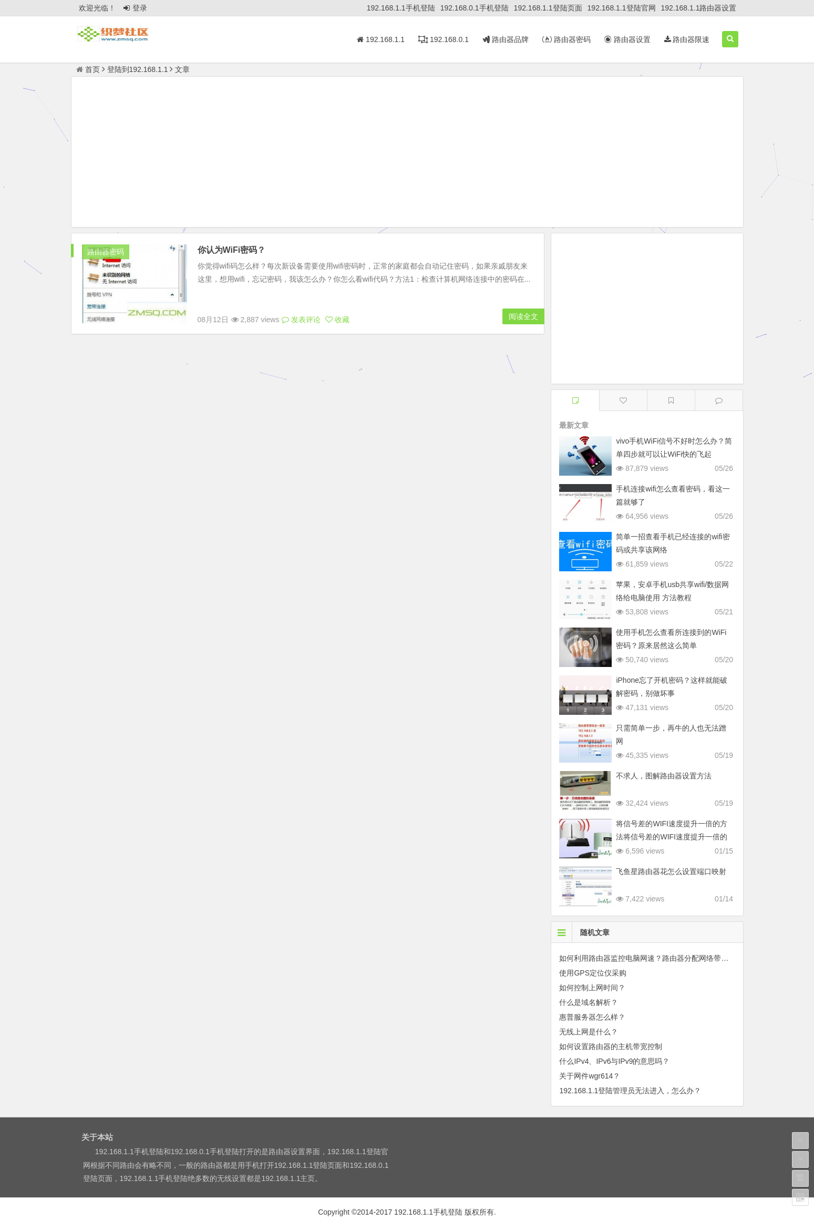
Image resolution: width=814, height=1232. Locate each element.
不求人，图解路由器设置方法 (664, 776)
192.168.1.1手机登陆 (401, 8)
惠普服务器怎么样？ (592, 1017)
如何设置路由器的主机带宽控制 (610, 1046)
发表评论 (301, 319)
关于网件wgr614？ (589, 1076)
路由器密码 (566, 39)
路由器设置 (627, 39)
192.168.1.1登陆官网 (622, 8)
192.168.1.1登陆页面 (548, 8)
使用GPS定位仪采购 (592, 973)
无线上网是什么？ (588, 1032)
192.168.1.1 (381, 39)
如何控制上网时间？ (592, 987)
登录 (135, 8)
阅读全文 (523, 316)
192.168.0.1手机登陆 (474, 8)
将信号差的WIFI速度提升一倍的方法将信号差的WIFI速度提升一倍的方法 (671, 836)
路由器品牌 (505, 39)
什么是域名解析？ (588, 1002)
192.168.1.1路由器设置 (699, 8)
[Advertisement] (407, 153)
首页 (88, 69)
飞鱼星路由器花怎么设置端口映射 (671, 871)
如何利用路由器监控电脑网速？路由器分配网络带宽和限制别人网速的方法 (680, 958)
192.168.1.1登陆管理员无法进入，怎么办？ (630, 1090)
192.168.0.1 (443, 39)
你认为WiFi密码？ (232, 249)
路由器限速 (687, 39)
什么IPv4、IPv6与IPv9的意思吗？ (614, 1061)
